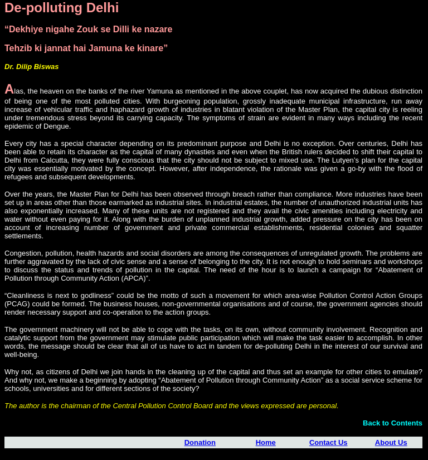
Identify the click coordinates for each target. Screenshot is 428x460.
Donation (200, 442)
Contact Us (328, 442)
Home (266, 442)
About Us (391, 442)
